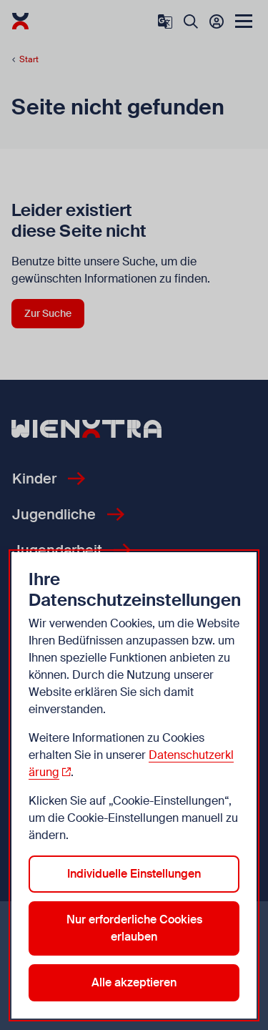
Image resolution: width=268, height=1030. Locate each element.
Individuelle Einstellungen (134, 873)
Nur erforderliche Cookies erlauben (134, 928)
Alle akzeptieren (134, 982)
